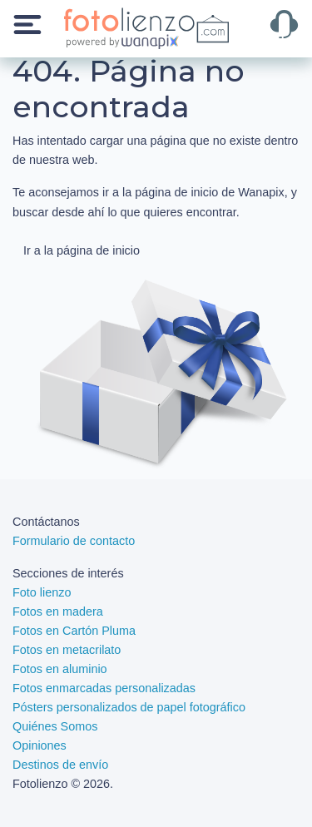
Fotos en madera (57, 611)
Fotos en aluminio (59, 669)
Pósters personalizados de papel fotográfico (128, 707)
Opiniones (39, 745)
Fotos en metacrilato (66, 649)
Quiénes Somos (54, 726)
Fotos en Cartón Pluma (74, 630)
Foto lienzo (41, 592)
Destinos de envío (60, 764)
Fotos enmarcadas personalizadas (104, 688)
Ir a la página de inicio (81, 250)
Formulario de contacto (73, 540)
